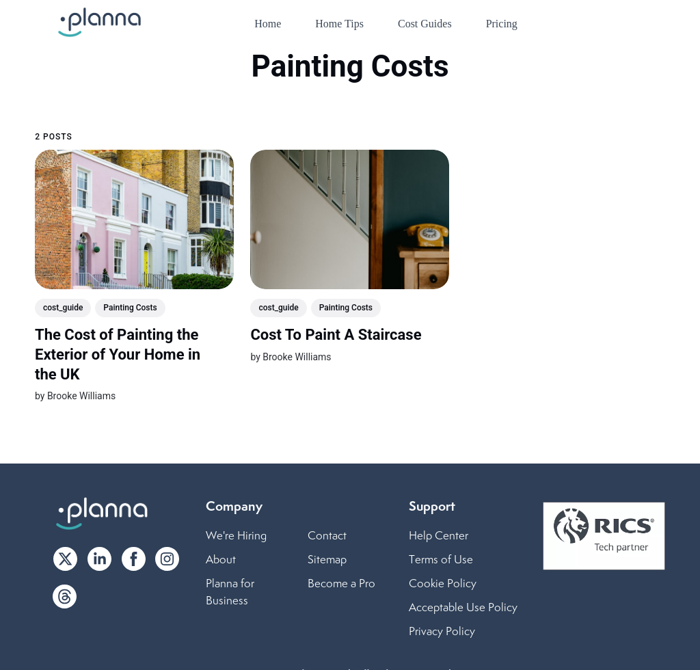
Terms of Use (441, 559)
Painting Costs (130, 307)
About (221, 559)
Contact (327, 535)
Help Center (438, 535)
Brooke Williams (81, 395)
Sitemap (327, 559)
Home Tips (339, 23)
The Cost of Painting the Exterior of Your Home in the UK (117, 354)
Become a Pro (341, 583)
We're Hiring (236, 535)
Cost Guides (425, 23)
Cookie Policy (442, 583)
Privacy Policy (442, 631)
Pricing (501, 23)
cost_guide (63, 307)
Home (267, 23)
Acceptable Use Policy (463, 607)
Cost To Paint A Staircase (336, 334)
